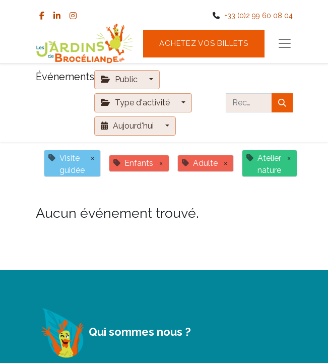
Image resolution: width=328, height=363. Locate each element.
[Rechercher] (282, 102)
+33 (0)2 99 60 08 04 (259, 16)
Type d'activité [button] (136, 102)
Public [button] (120, 79)
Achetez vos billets (203, 43)
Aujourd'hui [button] (128, 126)
